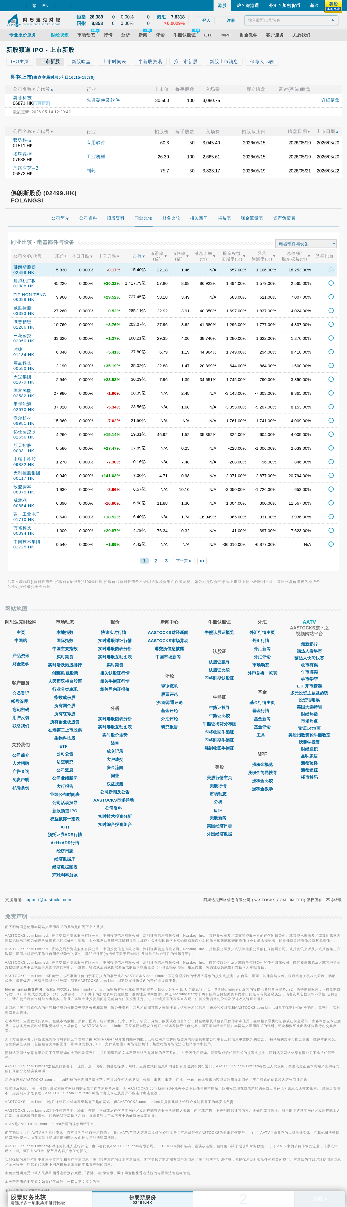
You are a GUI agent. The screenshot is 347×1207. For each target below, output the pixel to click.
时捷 (17, 349)
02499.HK (24, 272)
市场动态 (219, 793)
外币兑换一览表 (262, 673)
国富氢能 (22, 390)
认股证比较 (219, 670)
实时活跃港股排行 (65, 665)
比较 (319, 1198)
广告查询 (20, 771)
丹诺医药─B (26, 168)
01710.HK (24, 519)
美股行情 (219, 785)
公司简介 (20, 755)
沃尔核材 (22, 418)
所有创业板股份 (65, 721)
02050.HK (24, 340)
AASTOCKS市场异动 (115, 800)
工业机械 (96, 156)
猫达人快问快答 (309, 658)
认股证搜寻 (219, 661)
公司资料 (115, 808)
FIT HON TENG (29, 294)
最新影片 (309, 643)
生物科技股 (64, 738)
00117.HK (24, 478)
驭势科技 (22, 140)
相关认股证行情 (115, 673)
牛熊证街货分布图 (219, 723)
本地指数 (64, 632)
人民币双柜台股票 (65, 681)
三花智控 (22, 335)
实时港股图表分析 (115, 648)
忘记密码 (20, 709)
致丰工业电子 (26, 514)
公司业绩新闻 (65, 778)
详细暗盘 (330, 100)
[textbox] (291, 20)
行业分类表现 (65, 689)
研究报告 (169, 726)
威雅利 (20, 500)
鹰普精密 (22, 321)
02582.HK (24, 395)
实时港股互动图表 (115, 656)
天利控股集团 (26, 472)
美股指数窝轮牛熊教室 (309, 735)
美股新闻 (219, 817)
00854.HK (24, 505)
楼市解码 (309, 777)
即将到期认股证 (219, 678)
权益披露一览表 (65, 818)
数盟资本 (22, 486)
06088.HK (24, 299)
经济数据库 (64, 859)
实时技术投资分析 (115, 816)
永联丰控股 (24, 459)
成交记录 (114, 751)
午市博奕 (309, 672)
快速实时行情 (115, 632)
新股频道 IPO (65, 810)
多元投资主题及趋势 (309, 693)
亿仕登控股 (24, 431)
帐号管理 (21, 701)
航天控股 (22, 445)
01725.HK (24, 546)
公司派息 (64, 770)
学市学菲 (309, 679)
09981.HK (24, 423)
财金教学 (20, 663)
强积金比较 (262, 780)
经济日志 (64, 850)
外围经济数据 (219, 834)
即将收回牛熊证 (219, 732)
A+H (65, 827)
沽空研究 (64, 762)
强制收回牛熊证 (219, 748)
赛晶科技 (22, 363)
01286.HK (24, 327)
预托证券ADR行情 (65, 834)
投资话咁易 (309, 700)
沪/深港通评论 (169, 702)
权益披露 (114, 783)
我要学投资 (309, 742)
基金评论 (169, 710)
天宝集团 (22, 376)
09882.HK (24, 464)
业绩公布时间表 (65, 794)
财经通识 (309, 749)
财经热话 (309, 714)
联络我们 (20, 725)
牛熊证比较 (219, 715)
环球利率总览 (65, 875)
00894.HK (24, 533)
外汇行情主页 (262, 632)
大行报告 (64, 786)
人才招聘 (20, 763)
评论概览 (169, 686)
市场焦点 (309, 721)
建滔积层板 (24, 280)
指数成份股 (64, 697)
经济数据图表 (65, 867)
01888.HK (24, 285)
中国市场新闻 (169, 656)
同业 (115, 775)
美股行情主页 (219, 777)
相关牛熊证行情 (115, 681)
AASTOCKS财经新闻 (169, 632)
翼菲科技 (22, 97)
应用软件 (96, 142)
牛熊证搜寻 (219, 707)
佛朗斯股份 (24, 267)
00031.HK (24, 450)
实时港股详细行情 (115, 640)
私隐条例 (20, 787)
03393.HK (24, 313)
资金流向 (114, 767)
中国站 (20, 640)
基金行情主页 (262, 702)
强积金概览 (262, 764)
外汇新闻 (262, 648)
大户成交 (114, 759)
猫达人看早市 (309, 650)
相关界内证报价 (115, 689)
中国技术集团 (26, 541)
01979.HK (24, 382)
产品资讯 (20, 655)
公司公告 (64, 753)
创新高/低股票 (65, 673)
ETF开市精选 (309, 686)
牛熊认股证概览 (219, 632)
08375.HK (24, 492)
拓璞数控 (22, 154)
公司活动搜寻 (65, 802)
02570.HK (24, 409)
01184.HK (24, 354)
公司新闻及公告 (115, 792)
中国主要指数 (65, 648)
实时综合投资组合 (115, 824)
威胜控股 (22, 308)
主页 (21, 632)
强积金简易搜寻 (262, 772)
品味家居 (309, 756)
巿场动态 (262, 665)
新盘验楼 (309, 763)
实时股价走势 (115, 735)
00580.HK (24, 368)
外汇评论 (169, 718)
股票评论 (169, 694)
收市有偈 (309, 665)
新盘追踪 (309, 770)
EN (45, 5)
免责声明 (20, 779)
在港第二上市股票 (65, 730)
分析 (219, 802)
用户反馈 (20, 717)
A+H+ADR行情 (65, 842)
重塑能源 (22, 404)
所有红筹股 (64, 713)
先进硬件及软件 (103, 100)
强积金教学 (262, 788)
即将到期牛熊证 (219, 740)
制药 (91, 170)
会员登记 (20, 693)
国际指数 (64, 640)
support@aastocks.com (47, 899)
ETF (65, 746)
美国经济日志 (219, 825)
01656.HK (24, 437)
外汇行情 (262, 640)
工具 (262, 735)
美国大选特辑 (309, 707)
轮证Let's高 (309, 728)
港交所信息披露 (169, 648)
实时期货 (64, 656)
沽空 (115, 743)
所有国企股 (64, 705)
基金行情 (262, 710)
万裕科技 (22, 527)
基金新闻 (262, 718)
